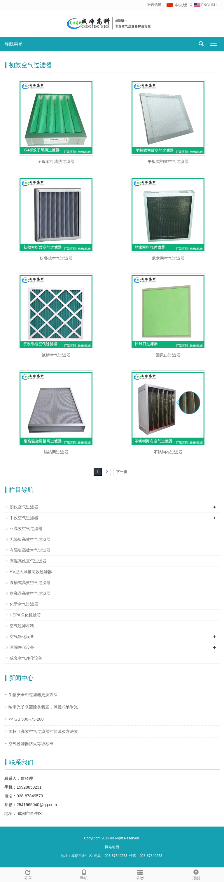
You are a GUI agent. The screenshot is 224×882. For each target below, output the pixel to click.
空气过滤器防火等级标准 (30, 743)
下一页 (121, 472)
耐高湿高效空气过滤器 (30, 593)
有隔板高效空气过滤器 (30, 550)
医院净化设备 (22, 647)
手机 (84, 874)
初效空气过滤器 (24, 507)
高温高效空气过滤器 (28, 561)
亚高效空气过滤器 (26, 528)
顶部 (196, 874)
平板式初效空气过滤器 (168, 161)
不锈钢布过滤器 (168, 452)
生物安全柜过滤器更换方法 (32, 694)
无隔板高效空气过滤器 (30, 539)
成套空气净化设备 (26, 658)
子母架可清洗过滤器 (56, 161)
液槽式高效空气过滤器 (30, 582)
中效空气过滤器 (24, 517)
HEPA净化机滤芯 (25, 615)
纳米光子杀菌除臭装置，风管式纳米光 (43, 707)
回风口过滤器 (168, 355)
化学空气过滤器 (24, 604)
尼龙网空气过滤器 (168, 258)
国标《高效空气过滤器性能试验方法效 (43, 731)
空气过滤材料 (22, 625)
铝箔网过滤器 (56, 452)
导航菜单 (13, 43)
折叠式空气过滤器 (56, 258)
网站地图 (112, 847)
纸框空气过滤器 (56, 355)
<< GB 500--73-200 (26, 719)
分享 (28, 874)
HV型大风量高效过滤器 (31, 571)
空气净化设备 (22, 636)
